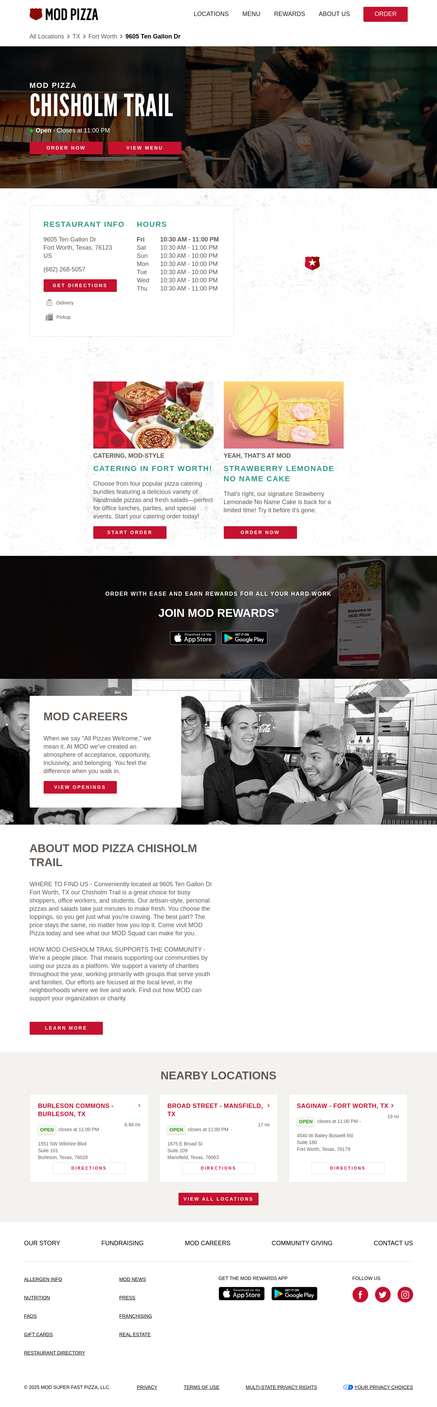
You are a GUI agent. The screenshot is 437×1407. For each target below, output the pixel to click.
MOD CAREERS (208, 1243)
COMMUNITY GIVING (302, 1243)
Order (385, 14)
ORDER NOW (66, 148)
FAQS (30, 1316)
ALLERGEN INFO (43, 1279)
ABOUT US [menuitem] (334, 14)
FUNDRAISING (123, 1243)
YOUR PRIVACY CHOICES (378, 1387)
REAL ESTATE (135, 1334)
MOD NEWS (132, 1279)
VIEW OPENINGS (80, 787)
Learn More (66, 1028)
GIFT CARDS (38, 1334)
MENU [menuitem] (251, 14)
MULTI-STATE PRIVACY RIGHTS (281, 1387)
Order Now (260, 532)
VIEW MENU (144, 148)
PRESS (127, 1297)
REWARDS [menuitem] (289, 14)
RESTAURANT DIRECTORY (54, 1353)
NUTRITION (37, 1297)
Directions (79, 1166)
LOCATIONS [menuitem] (211, 14)
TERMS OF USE (201, 1387)
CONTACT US (393, 1243)
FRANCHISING (135, 1316)
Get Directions (78, 283)
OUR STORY (42, 1243)
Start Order (130, 532)
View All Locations (218, 1199)
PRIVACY (147, 1387)
